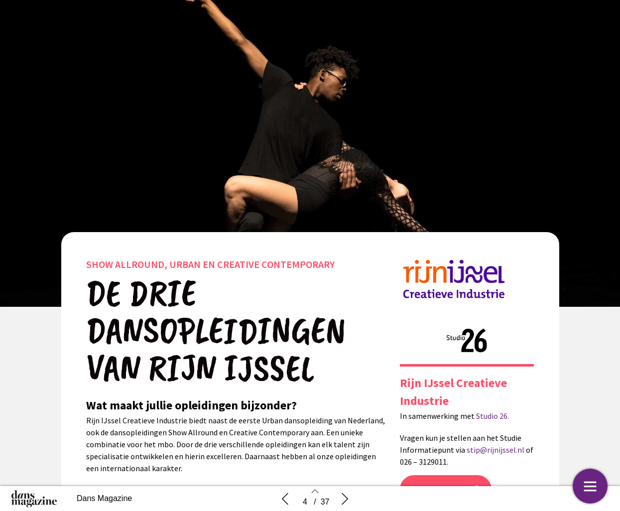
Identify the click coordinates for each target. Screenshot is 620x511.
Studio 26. (492, 416)
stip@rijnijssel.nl (495, 450)
